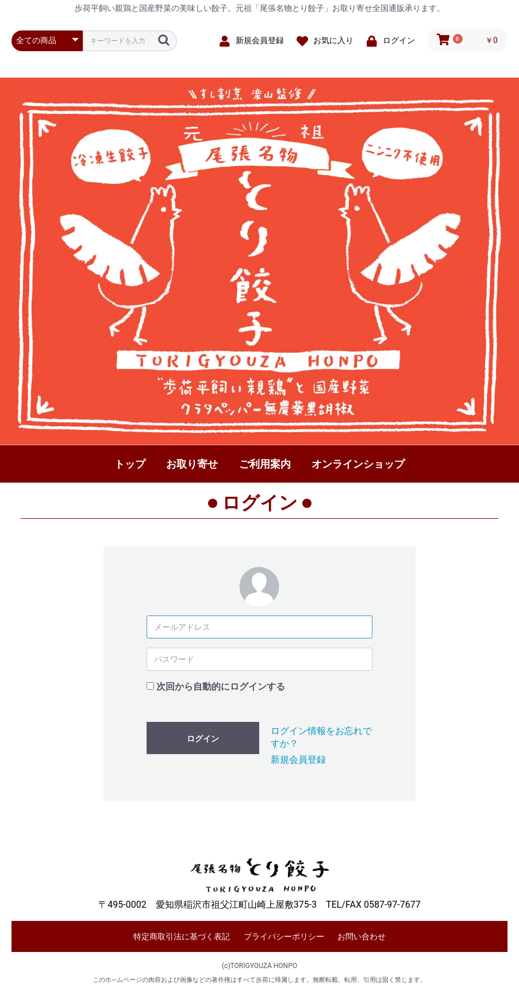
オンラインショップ (358, 464)
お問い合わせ (361, 936)
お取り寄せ (192, 464)
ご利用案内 (265, 464)
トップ (129, 464)
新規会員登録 (298, 759)
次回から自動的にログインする (220, 686)
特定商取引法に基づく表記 (181, 936)
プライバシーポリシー (284, 936)
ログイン (203, 738)
